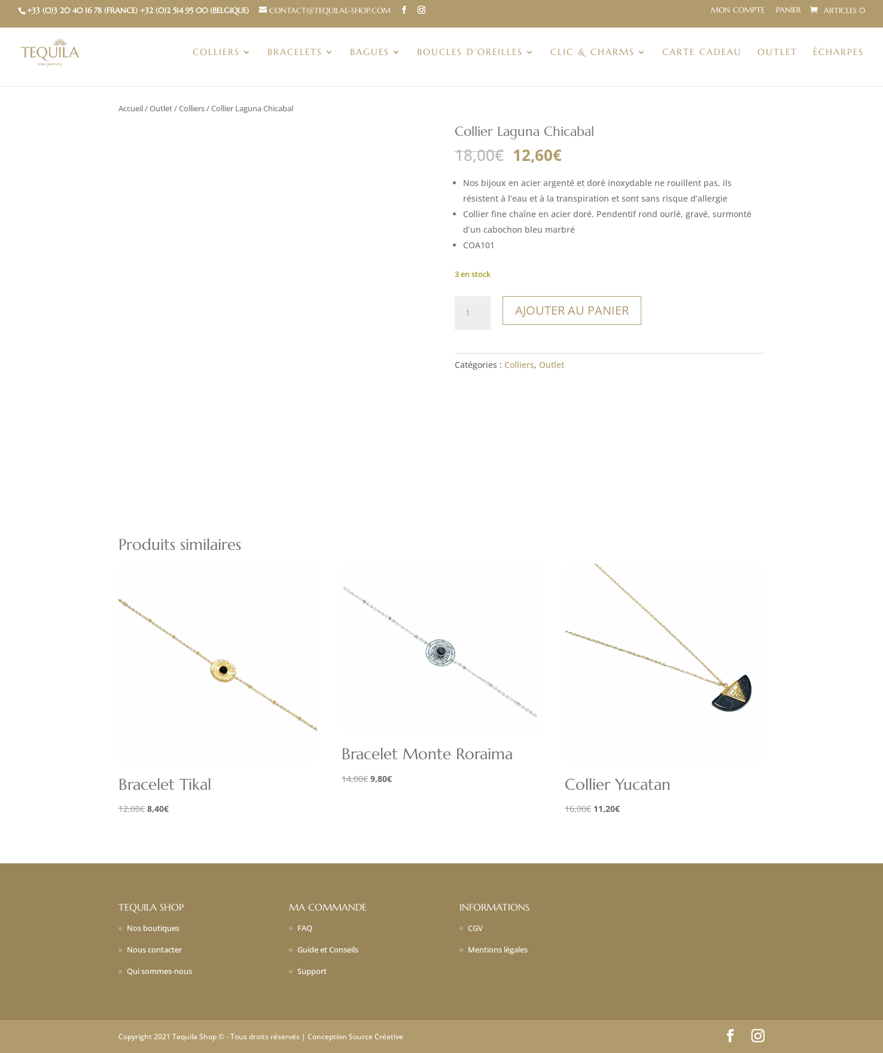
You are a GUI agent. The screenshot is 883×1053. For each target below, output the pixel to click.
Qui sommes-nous (159, 971)
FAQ (304, 928)
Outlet (777, 52)
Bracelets (294, 52)
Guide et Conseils (327, 949)
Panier (788, 10)
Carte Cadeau (702, 52)
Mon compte (738, 10)
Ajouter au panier (572, 310)
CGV (475, 928)
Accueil (130, 108)
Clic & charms (592, 52)
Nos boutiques (153, 928)
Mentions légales (498, 949)
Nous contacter (154, 949)
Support (312, 971)
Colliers (216, 52)
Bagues (369, 52)
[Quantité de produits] (473, 313)
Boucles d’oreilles (470, 52)
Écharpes (838, 52)
